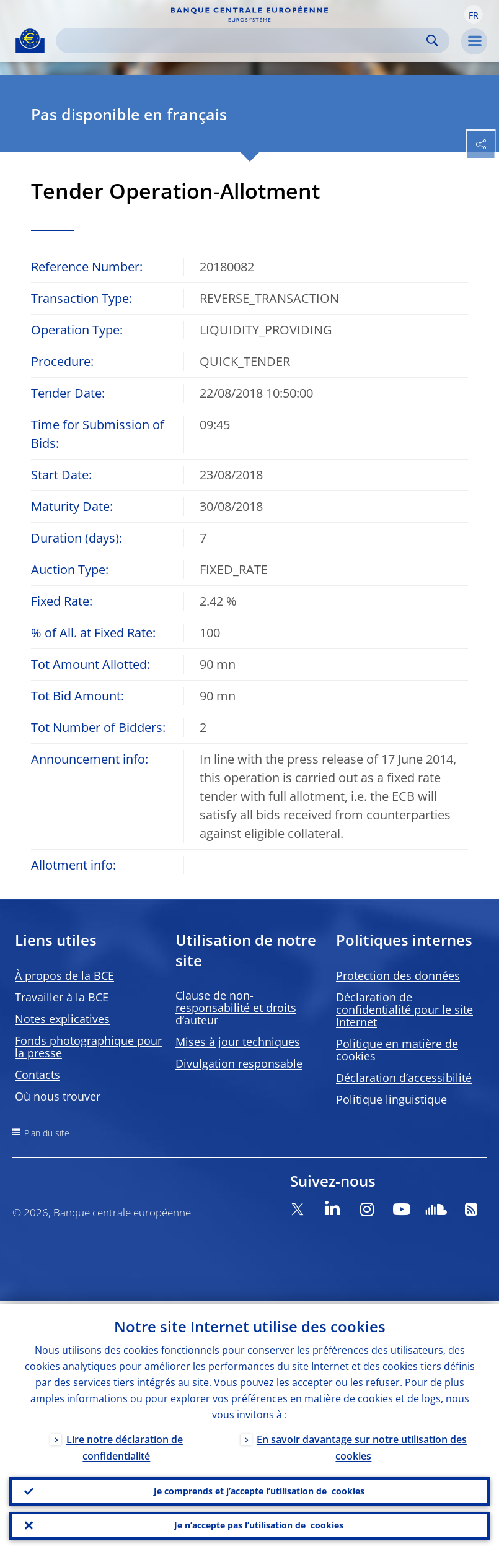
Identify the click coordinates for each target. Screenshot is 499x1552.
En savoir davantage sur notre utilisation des (362, 1444)
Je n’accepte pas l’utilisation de (258, 1525)
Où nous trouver (57, 1096)
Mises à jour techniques (237, 1041)
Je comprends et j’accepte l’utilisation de (259, 1489)
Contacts (37, 1074)
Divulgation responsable (238, 1063)
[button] (473, 14)
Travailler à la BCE (61, 997)
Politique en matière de (397, 1049)
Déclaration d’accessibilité (404, 1077)
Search (432, 40)
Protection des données (398, 975)
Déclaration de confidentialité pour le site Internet (404, 1009)
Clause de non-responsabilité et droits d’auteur (235, 1007)
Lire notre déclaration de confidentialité (124, 1444)
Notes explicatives (62, 1018)
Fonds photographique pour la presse (88, 1046)
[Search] (242, 40)
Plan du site (46, 1133)
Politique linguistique (391, 1099)
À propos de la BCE (64, 975)
